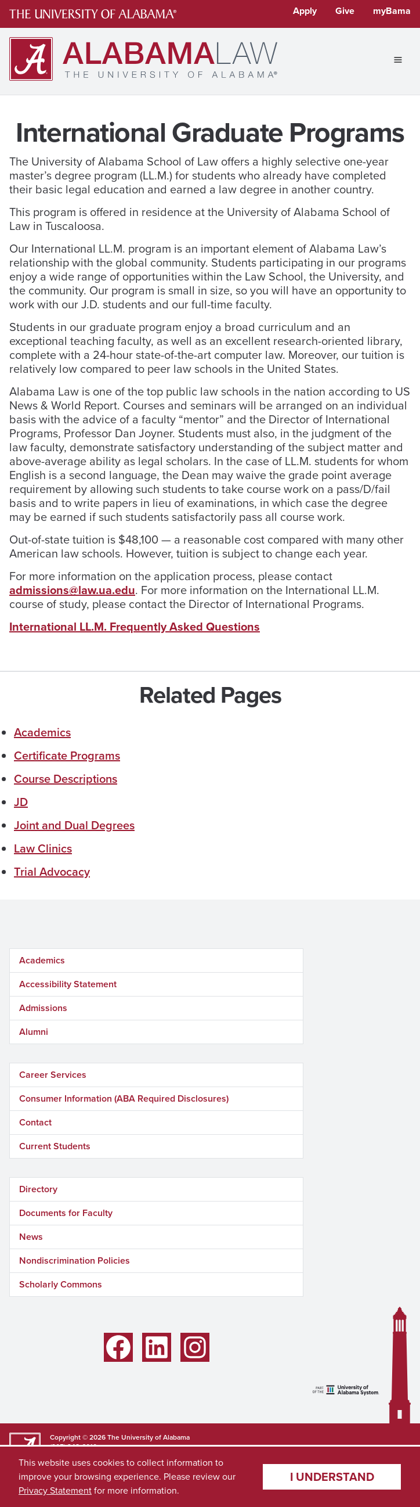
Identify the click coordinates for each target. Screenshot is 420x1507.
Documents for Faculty (66, 1213)
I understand (332, 1477)
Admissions (43, 1008)
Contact (35, 1122)
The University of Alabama (148, 1437)
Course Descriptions (65, 778)
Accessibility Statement (68, 984)
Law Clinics (43, 848)
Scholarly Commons (60, 1284)
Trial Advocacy (52, 871)
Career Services (52, 1074)
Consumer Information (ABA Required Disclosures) (124, 1098)
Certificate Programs (67, 755)
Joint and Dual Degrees (74, 825)
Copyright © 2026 (78, 1437)
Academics (42, 732)
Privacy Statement (55, 1490)
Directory (38, 1189)
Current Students (54, 1146)
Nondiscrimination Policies (74, 1260)
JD (21, 802)
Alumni (33, 1031)
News (31, 1236)
